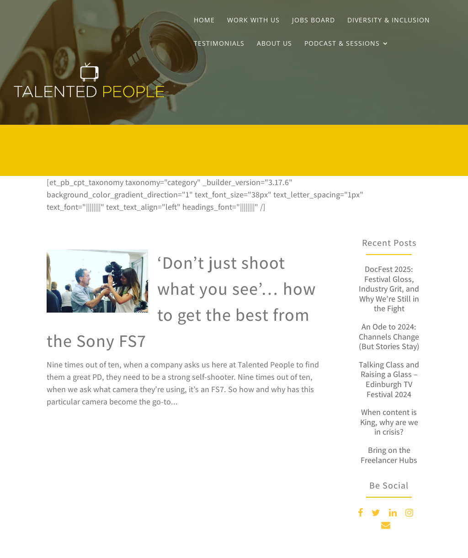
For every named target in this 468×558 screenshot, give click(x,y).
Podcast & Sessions (342, 44)
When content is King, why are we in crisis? (389, 422)
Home (204, 20)
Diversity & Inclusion (388, 20)
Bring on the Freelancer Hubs (389, 455)
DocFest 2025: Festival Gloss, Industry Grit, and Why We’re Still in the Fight (389, 289)
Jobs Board (313, 20)
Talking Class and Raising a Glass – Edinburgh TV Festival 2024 (389, 379)
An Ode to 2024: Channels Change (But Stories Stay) (389, 336)
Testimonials (219, 44)
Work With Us (253, 20)
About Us (274, 44)
